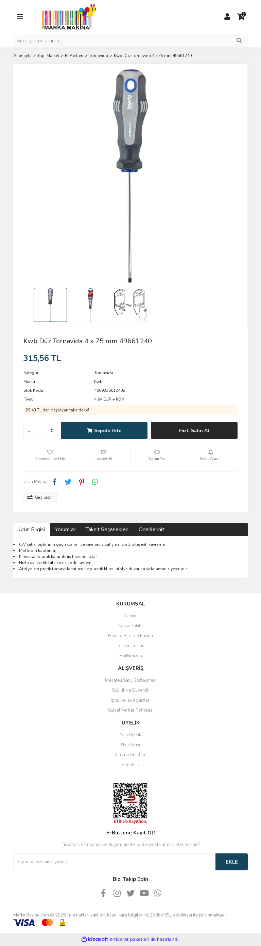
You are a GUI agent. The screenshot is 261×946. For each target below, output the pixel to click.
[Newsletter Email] (114, 861)
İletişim (131, 616)
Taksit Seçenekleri (107, 529)
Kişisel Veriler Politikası (130, 710)
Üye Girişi (130, 745)
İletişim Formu (130, 646)
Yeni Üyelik (130, 735)
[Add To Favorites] (50, 458)
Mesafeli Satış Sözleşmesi (130, 680)
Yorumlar (65, 529)
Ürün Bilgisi (31, 529)
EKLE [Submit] (232, 861)
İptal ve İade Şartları (131, 700)
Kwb (98, 381)
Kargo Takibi (130, 626)
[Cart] (241, 17)
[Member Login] (227, 17)
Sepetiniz (131, 765)
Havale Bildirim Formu (130, 636)
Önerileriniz (151, 529)
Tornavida (103, 372)
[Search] (130, 40)
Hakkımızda (130, 656)
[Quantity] (40, 430)
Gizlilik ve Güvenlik (130, 690)
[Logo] (67, 16)
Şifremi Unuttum (130, 755)
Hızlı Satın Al (194, 430)
